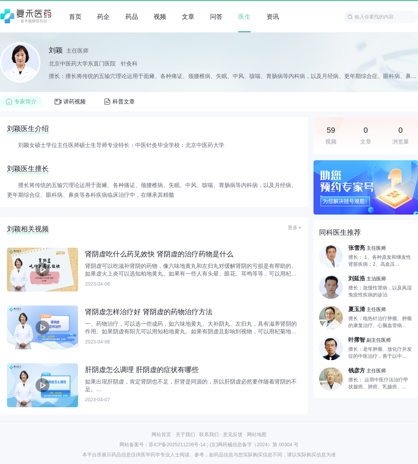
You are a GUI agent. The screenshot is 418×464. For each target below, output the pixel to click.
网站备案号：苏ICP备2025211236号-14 (162, 444)
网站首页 (161, 434)
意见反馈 (232, 434)
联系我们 (209, 434)
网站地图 (256, 434)
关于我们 (185, 434)
